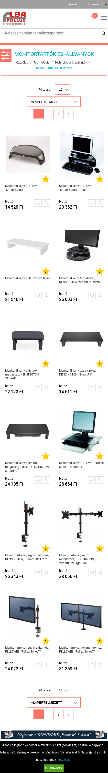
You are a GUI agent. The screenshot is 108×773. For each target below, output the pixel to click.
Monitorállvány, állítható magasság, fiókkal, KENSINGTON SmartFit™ (27, 466)
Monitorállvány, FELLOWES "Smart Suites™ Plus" (76, 188)
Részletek (63, 760)
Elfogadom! (54, 768)
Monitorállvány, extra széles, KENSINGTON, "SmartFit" (77, 372)
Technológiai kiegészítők (71, 62)
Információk (96, 4)
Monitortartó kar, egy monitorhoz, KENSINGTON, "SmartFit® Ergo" (27, 557)
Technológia (41, 62)
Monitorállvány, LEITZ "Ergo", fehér (27, 278)
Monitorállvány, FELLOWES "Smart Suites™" (22, 188)
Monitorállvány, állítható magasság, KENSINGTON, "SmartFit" (22, 374)
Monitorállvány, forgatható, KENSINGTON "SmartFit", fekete (80, 280)
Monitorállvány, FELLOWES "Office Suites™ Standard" (81, 465)
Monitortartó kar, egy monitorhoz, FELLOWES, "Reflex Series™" (27, 649)
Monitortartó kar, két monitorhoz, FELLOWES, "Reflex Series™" (80, 649)
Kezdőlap (22, 62)
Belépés (72, 4)
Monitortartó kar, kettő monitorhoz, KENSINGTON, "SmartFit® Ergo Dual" (77, 559)
